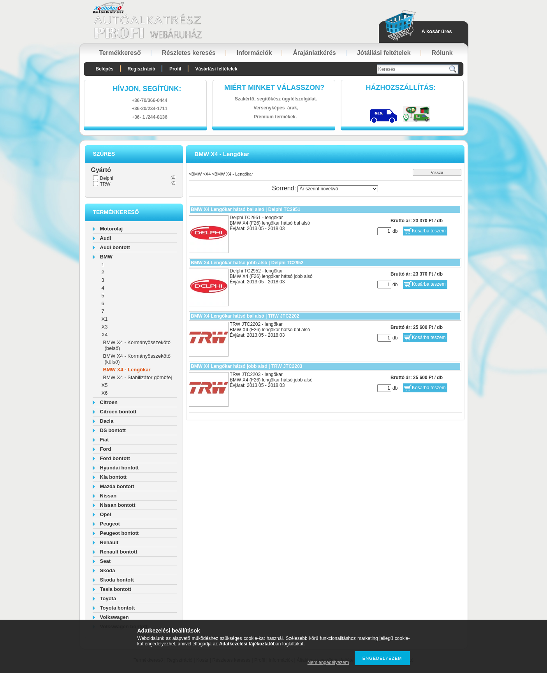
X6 (105, 393)
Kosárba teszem (429, 231)
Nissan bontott (117, 505)
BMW (106, 257)
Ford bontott (115, 458)
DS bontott (113, 430)
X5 (105, 385)
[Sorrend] (337, 188)
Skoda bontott (117, 580)
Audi (105, 238)
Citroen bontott (118, 412)
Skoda (107, 570)
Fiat (104, 440)
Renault (109, 542)
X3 (105, 327)
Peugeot (110, 524)
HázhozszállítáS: (401, 87)
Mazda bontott (117, 486)
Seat (105, 561)
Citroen (109, 402)
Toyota (108, 598)
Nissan (108, 496)
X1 (105, 319)
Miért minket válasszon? (274, 87)
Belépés (105, 69)
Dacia (107, 421)
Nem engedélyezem (328, 662)
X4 (105, 334)
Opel (105, 514)
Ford (105, 449)
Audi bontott (115, 247)
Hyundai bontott (119, 468)
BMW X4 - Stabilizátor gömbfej (137, 377)
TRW (105, 184)
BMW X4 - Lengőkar (127, 370)
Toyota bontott (117, 608)
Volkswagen (114, 617)
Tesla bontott (116, 589)
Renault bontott (118, 552)
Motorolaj (111, 229)
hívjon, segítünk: (147, 89)
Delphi (106, 178)
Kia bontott (113, 477)
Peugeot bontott (119, 533)
